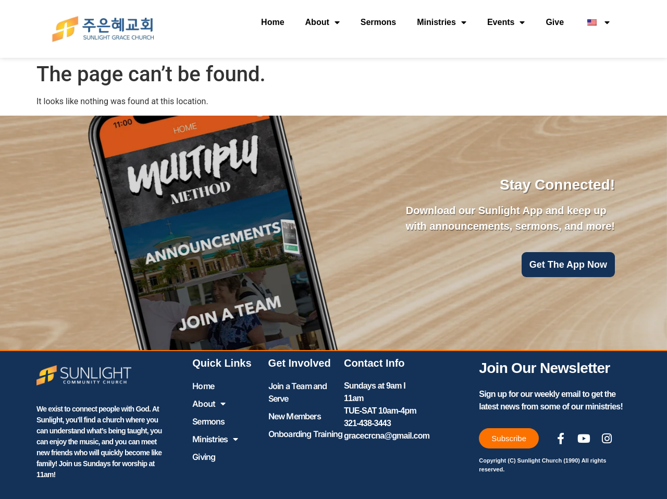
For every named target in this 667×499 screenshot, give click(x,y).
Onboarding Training (305, 434)
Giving (203, 457)
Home (272, 22)
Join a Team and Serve (297, 392)
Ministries (441, 22)
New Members (294, 416)
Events (506, 22)
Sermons (378, 22)
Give (555, 22)
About (322, 22)
